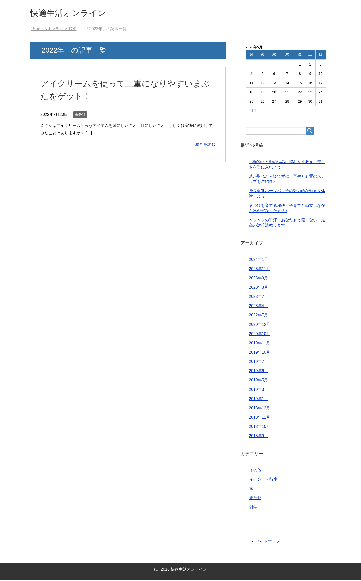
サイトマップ (268, 542)
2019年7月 (258, 362)
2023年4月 (258, 307)
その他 (255, 471)
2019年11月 (259, 344)
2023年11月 (259, 270)
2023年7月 (258, 297)
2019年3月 (258, 390)
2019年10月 (259, 353)
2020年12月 (259, 325)
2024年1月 (258, 260)
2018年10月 (259, 427)
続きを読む (205, 145)
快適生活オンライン (71, 13)
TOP (53, 30)
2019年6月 (258, 372)
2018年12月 (259, 409)
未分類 (80, 116)
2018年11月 (259, 418)
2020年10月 (259, 335)
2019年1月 (258, 400)
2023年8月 (258, 288)
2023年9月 (258, 279)
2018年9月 (258, 437)
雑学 (253, 508)
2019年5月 (258, 381)
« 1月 (252, 112)
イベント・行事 (263, 480)
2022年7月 (258, 316)
